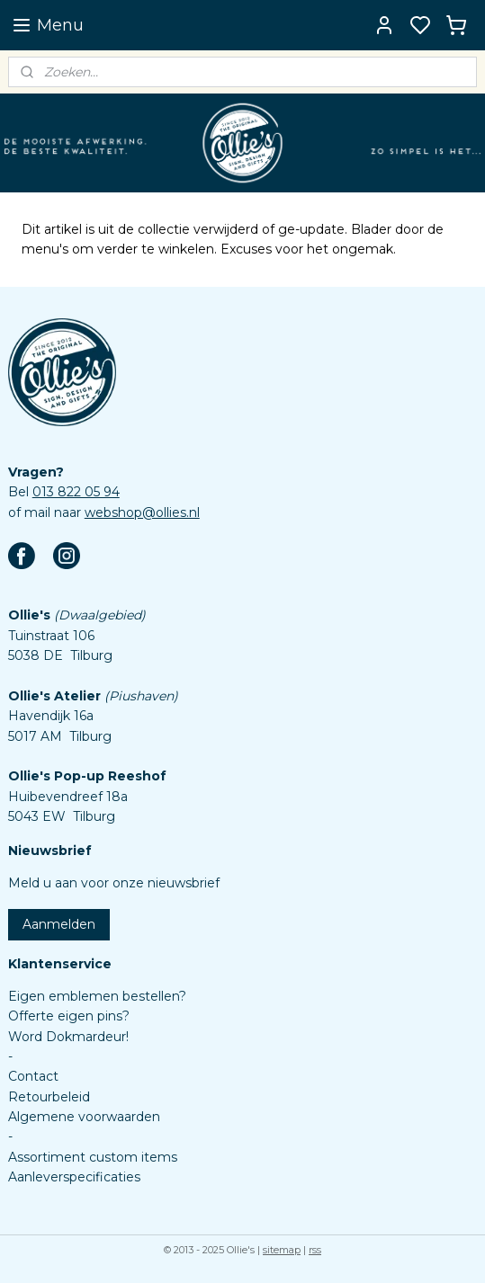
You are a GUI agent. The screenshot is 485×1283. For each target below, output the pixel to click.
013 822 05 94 (76, 492)
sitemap (282, 1249)
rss (315, 1249)
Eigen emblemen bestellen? (97, 996)
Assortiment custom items (92, 1157)
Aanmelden (58, 924)
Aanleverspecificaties (74, 1177)
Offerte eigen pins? (69, 1016)
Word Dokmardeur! (68, 1037)
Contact (33, 1076)
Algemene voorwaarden (84, 1117)
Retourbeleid (49, 1097)
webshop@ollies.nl (142, 512)
